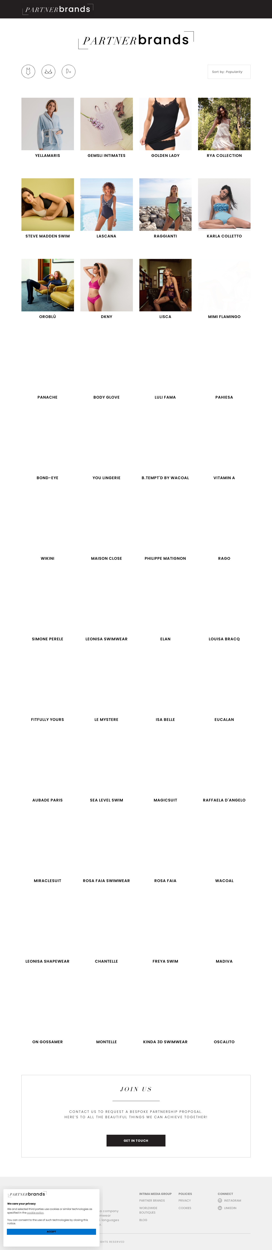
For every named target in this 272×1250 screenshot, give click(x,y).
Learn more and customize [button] (51, 1239)
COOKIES (185, 1208)
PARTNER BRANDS (152, 1200)
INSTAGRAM (232, 1200)
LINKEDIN (230, 1208)
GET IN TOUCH (136, 1140)
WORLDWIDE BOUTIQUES (148, 1210)
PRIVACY (185, 1200)
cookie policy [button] (35, 1212)
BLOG (143, 1220)
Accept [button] (51, 1231)
